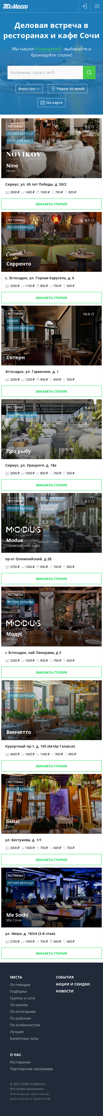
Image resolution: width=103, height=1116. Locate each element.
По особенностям (25, 1025)
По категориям (23, 1011)
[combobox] (52, 72)
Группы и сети (22, 998)
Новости (65, 991)
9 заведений (48, 49)
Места (16, 977)
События (65, 977)
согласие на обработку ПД (34, 1098)
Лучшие (17, 1031)
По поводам (20, 984)
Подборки (18, 991)
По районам (20, 1018)
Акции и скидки (73, 984)
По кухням (19, 1004)
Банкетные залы (24, 1038)
